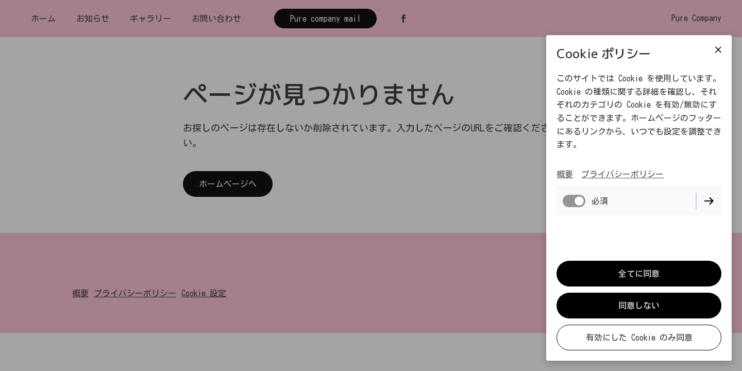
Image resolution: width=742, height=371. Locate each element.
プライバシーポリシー (622, 174)
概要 (564, 174)
